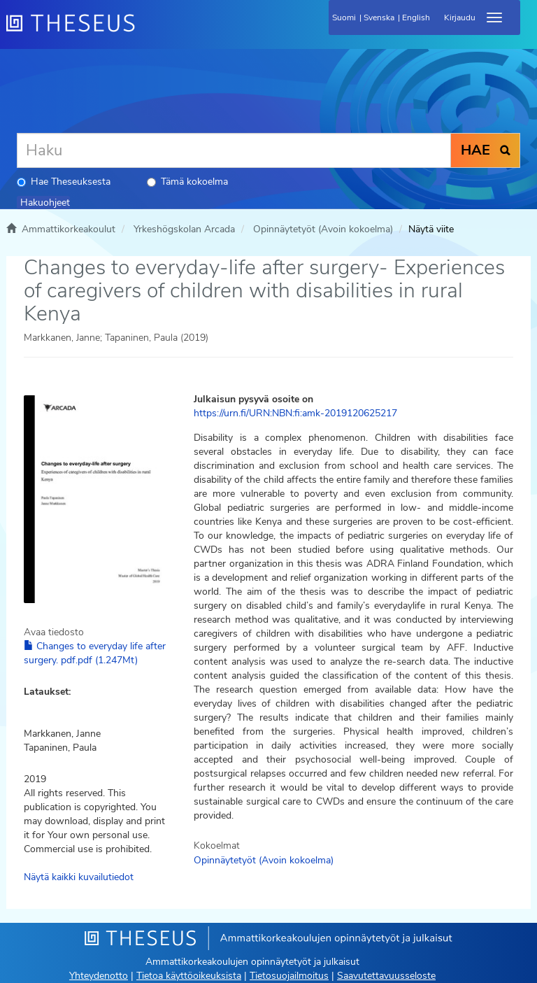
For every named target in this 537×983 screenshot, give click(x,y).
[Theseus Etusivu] (146, 31)
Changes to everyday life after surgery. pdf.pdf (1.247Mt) (95, 653)
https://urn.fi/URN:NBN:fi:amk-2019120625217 (295, 413)
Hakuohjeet (45, 202)
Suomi (344, 17)
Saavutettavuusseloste (386, 975)
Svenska (379, 17)
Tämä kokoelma (187, 181)
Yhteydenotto (98, 975)
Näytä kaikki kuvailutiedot (79, 877)
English (416, 17)
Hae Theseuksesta (63, 181)
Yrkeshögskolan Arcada (184, 229)
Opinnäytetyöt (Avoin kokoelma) (323, 229)
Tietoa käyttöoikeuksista (188, 975)
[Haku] (234, 150)
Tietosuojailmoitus (289, 975)
